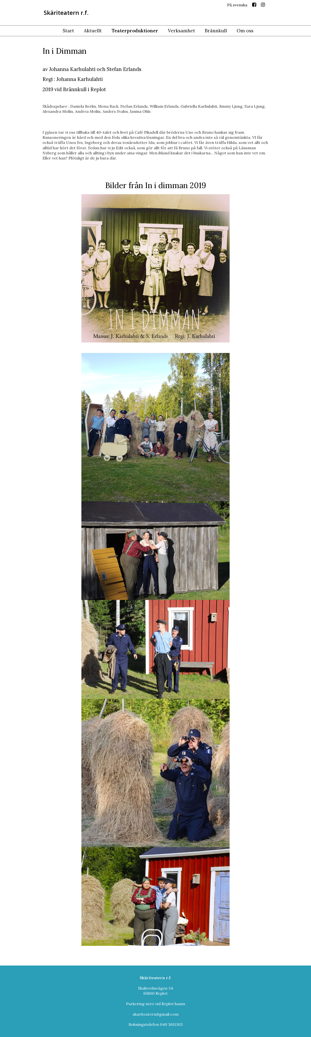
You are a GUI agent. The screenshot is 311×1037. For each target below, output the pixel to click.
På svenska (237, 4)
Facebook (254, 5)
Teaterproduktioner (135, 30)
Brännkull (216, 30)
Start (68, 30)
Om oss (245, 30)
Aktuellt (93, 30)
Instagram (263, 5)
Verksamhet (181, 30)
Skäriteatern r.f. (66, 12)
